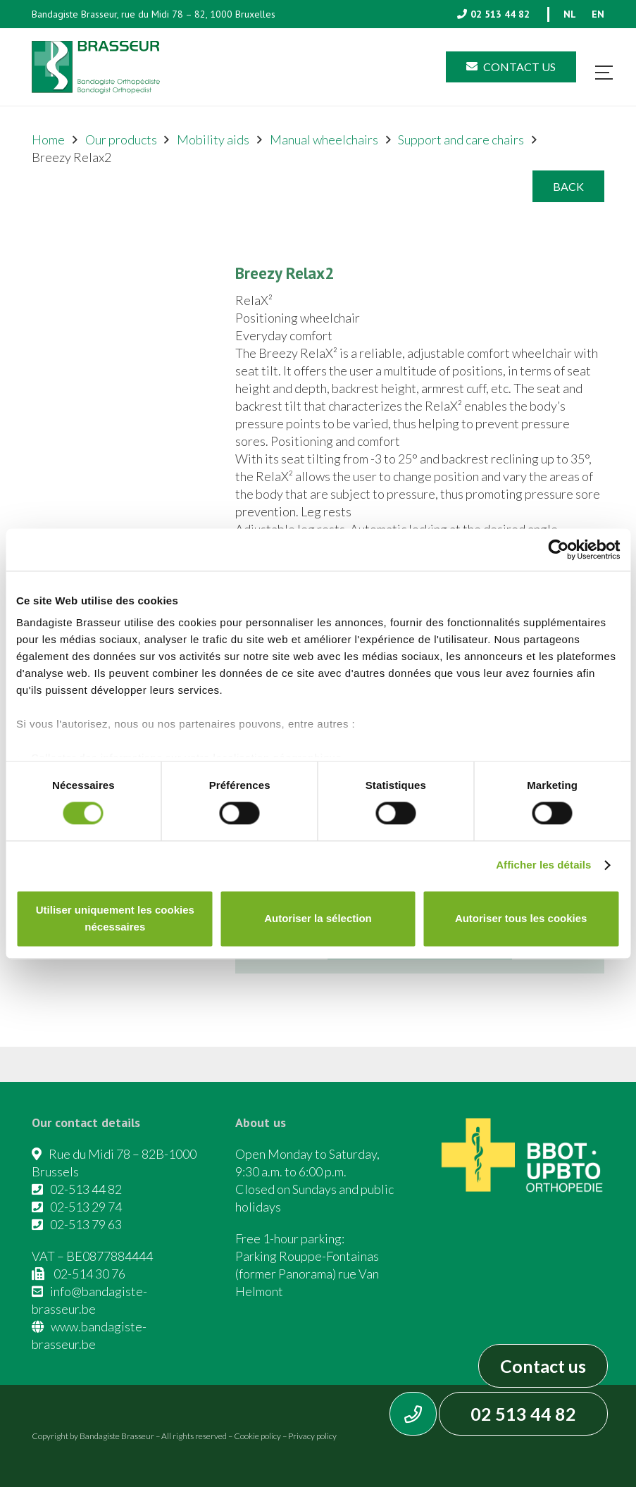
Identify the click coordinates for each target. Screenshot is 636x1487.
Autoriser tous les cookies (521, 918)
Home (48, 139)
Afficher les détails (543, 865)
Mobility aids (213, 139)
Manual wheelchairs (324, 139)
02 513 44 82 (523, 1413)
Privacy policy (312, 1436)
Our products (121, 139)
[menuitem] (569, 14)
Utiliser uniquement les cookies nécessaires (115, 918)
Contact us (543, 1365)
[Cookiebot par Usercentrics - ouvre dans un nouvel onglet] (558, 549)
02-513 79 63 (86, 1224)
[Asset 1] (96, 67)
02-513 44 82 (86, 1189)
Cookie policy (257, 1436)
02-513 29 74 (86, 1206)
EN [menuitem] (598, 14)
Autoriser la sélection (318, 918)
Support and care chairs (461, 139)
